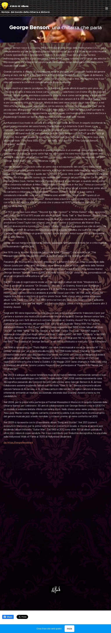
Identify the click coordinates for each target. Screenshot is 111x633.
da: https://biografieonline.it (18, 442)
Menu (106, 8)
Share (8, 617)
